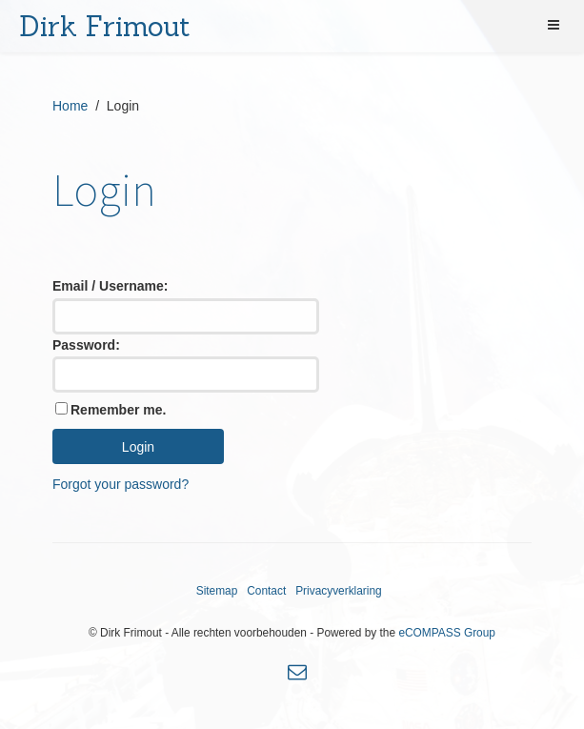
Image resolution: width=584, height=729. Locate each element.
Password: (86, 345)
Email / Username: (110, 286)
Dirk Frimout (105, 26)
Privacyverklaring (338, 590)
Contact (266, 590)
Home (70, 105)
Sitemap (217, 590)
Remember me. (118, 409)
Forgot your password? (120, 484)
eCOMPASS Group (446, 632)
